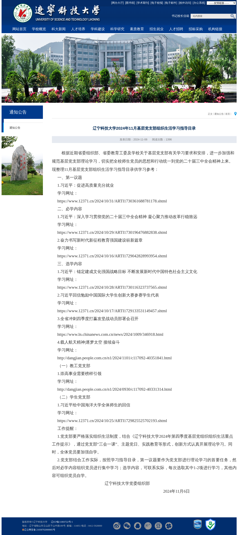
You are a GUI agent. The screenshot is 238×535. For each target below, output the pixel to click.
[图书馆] (130, 2)
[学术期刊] (143, 2)
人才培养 (78, 29)
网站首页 (19, 29)
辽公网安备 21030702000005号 (39, 529)
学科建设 (98, 29)
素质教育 (137, 29)
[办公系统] (199, 2)
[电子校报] (157, 2)
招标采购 (196, 29)
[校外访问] (185, 2)
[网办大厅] (117, 2)
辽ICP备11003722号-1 (62, 521)
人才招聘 (176, 29)
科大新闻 (59, 29)
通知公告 (18, 112)
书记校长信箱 (180, 15)
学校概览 (39, 29)
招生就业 (156, 29)
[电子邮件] (171, 2)
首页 (227, 114)
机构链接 (215, 29)
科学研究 (117, 29)
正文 (210, 114)
